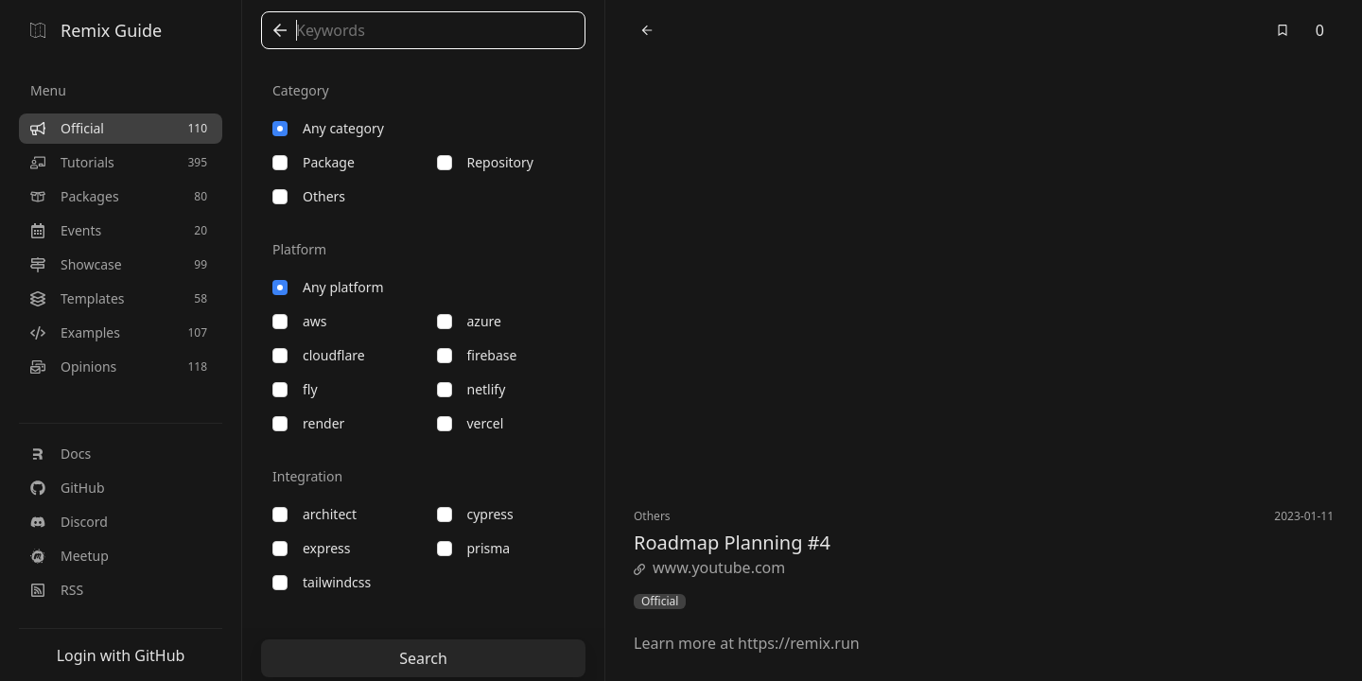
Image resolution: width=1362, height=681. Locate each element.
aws (299, 321)
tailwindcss (321, 582)
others (308, 196)
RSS (56, 590)
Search (423, 658)
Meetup (69, 556)
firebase (477, 355)
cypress (475, 514)
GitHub (67, 488)
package (313, 162)
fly (295, 389)
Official (659, 601)
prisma (474, 548)
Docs (60, 454)
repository (485, 162)
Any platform (328, 287)
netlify (471, 389)
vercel (470, 423)
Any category (328, 128)
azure (469, 321)
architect (314, 514)
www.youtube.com (709, 567)
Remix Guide (96, 30)
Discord (69, 522)
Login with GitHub (121, 655)
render (308, 423)
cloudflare (318, 355)
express (311, 548)
